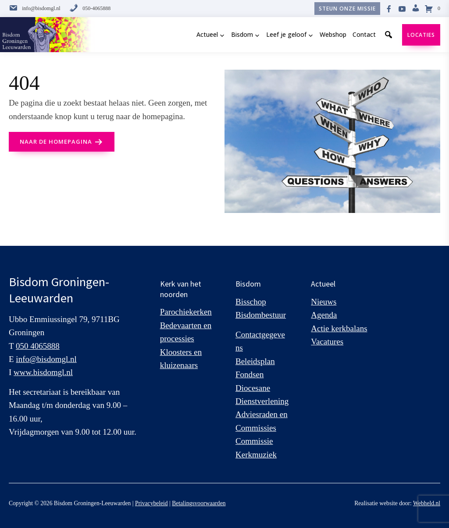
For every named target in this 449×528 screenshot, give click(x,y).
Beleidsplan (255, 361)
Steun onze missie (347, 8)
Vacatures (327, 341)
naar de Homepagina (56, 141)
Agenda (324, 314)
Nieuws (323, 301)
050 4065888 (38, 346)
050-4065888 (89, 8)
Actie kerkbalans (339, 328)
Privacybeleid (151, 503)
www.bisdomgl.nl (43, 372)
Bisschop (250, 301)
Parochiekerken (186, 311)
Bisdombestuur (260, 314)
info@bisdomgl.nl (35, 8)
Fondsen (249, 374)
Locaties (421, 35)
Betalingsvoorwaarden (198, 503)
